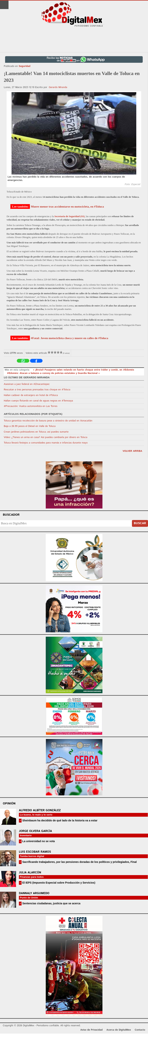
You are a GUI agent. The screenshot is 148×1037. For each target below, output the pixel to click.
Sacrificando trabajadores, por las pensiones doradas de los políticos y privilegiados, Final (79, 861)
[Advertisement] (74, 39)
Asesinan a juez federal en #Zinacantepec (27, 384)
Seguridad (24, 66)
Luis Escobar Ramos (35, 852)
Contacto (140, 1030)
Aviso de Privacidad (91, 1030)
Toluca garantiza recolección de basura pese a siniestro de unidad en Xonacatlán (48, 421)
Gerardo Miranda (58, 87)
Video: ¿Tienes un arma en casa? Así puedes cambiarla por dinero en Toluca (45, 437)
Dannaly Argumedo (34, 893)
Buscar (140, 523)
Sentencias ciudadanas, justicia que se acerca (51, 903)
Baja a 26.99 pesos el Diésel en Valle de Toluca (30, 426)
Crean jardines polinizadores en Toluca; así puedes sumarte (36, 432)
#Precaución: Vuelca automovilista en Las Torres (30, 406)
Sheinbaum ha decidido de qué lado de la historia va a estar (59, 820)
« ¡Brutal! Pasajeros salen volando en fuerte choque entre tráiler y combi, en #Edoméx (83, 370)
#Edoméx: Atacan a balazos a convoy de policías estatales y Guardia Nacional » (53, 373)
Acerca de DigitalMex (118, 1030)
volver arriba (132, 451)
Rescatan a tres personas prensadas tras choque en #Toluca (37, 389)
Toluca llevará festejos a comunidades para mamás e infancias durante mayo (46, 443)
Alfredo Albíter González (40, 810)
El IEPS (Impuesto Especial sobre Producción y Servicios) (58, 882)
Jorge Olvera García (35, 831)
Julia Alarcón (30, 873)
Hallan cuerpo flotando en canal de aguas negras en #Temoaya (38, 401)
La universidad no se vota (38, 841)
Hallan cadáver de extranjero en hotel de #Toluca (31, 395)
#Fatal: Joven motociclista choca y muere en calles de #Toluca (69, 338)
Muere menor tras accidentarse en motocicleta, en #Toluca (67, 206)
